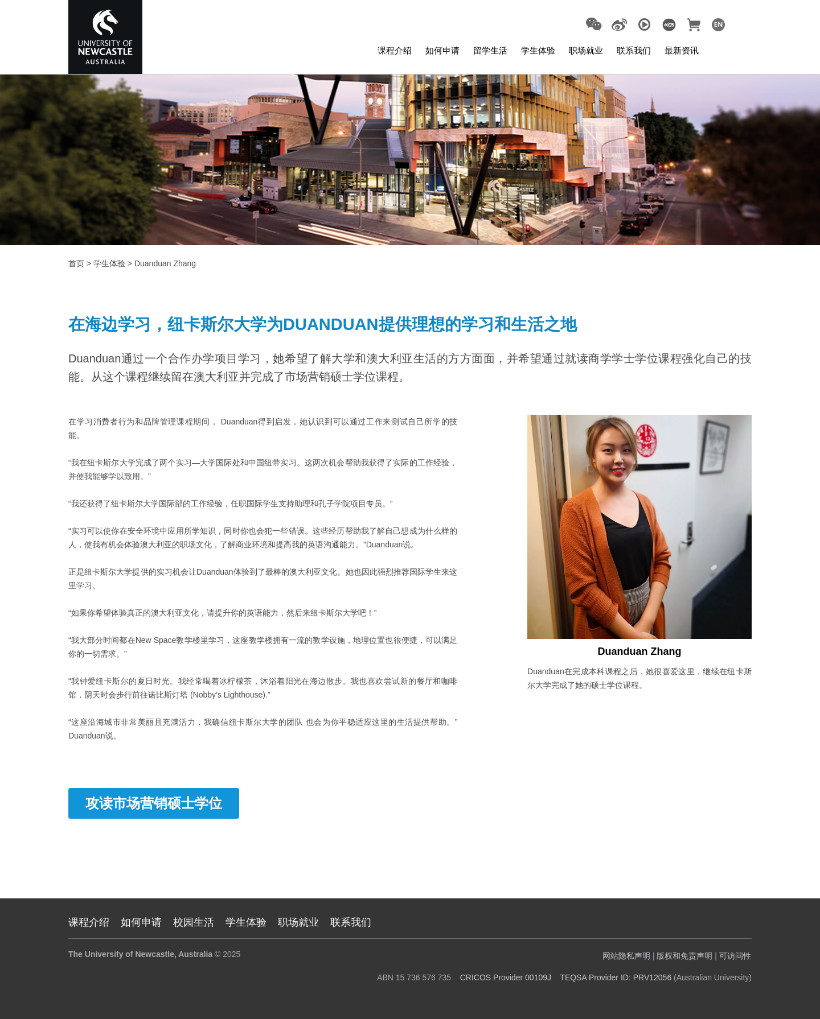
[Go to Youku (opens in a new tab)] (644, 25)
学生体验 (538, 50)
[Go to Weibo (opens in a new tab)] (619, 25)
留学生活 (490, 50)
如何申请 (442, 50)
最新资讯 (682, 50)
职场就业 (586, 50)
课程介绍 (395, 50)
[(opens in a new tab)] (668, 23)
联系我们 (634, 50)
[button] (593, 24)
